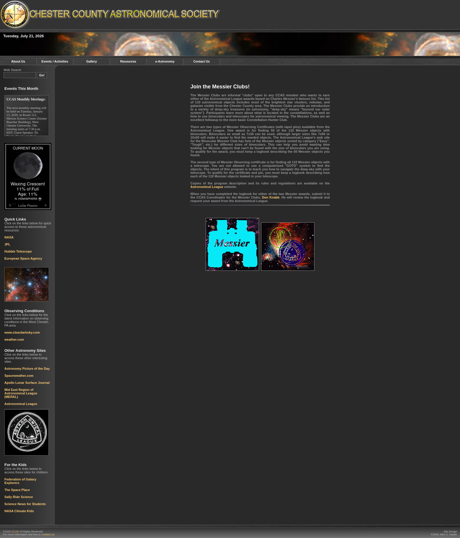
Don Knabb (271, 197)
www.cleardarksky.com (22, 332)
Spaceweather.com (18, 375)
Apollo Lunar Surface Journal (27, 382)
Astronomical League (20, 404)
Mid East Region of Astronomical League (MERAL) (20, 393)
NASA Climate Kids (19, 511)
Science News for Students (25, 504)
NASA (8, 237)
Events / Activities (55, 61)
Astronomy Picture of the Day (27, 368)
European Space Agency (23, 258)
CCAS (15, 531)
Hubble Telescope (18, 251)
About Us (18, 61)
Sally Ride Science (18, 497)
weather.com (14, 339)
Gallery (91, 61)
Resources (128, 61)
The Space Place (17, 490)
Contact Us (201, 61)
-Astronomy (165, 61)
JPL (7, 244)
